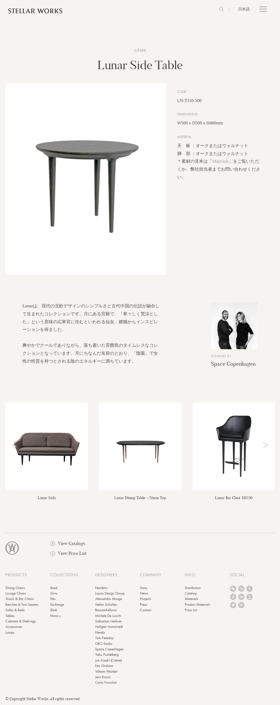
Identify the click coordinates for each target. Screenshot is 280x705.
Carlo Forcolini (106, 682)
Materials (220, 161)
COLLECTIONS (64, 574)
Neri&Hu (101, 588)
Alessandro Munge (108, 599)
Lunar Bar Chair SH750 (234, 498)
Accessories (13, 627)
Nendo (100, 632)
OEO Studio (103, 644)
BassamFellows (106, 610)
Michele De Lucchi (108, 616)
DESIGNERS (106, 574)
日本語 (244, 9)
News (144, 593)
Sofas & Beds (15, 610)
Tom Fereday (104, 638)
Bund (53, 588)
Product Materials (197, 604)
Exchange (57, 604)
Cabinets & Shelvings (20, 621)
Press (143, 604)
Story (143, 588)
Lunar (140, 50)
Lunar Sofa (47, 498)
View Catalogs (67, 543)
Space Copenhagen (233, 363)
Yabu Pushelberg (107, 654)
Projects (145, 599)
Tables (9, 616)
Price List (191, 610)
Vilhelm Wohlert (106, 671)
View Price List (68, 553)
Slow (53, 593)
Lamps (9, 632)
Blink (53, 610)
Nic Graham (104, 666)
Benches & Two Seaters (22, 604)
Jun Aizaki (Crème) (108, 660)
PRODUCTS (16, 574)
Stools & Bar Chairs (19, 599)
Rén (53, 599)
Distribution (193, 588)
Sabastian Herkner (108, 621)
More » (55, 616)
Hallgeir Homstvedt (109, 627)
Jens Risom (102, 677)
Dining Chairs (15, 588)
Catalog (191, 593)
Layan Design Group (110, 593)
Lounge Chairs (15, 593)
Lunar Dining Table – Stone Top (140, 498)
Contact (145, 610)
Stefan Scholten (106, 604)
